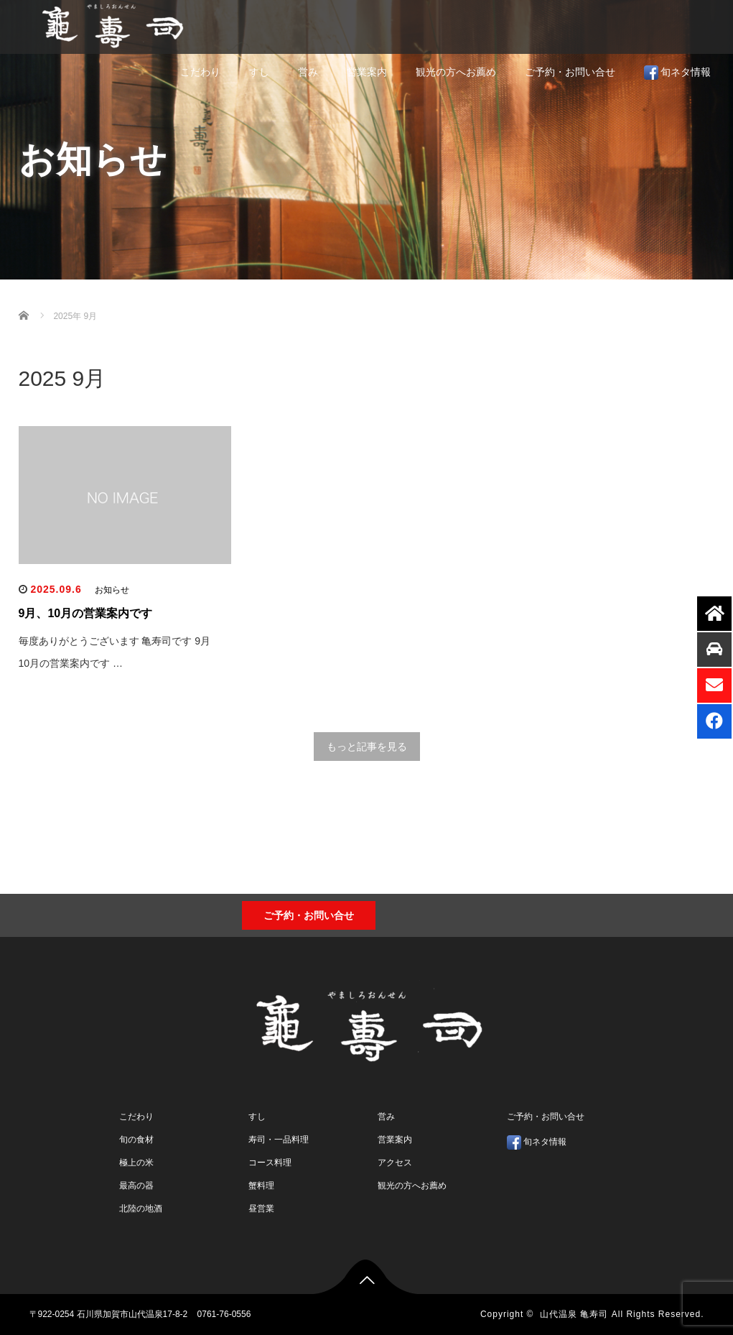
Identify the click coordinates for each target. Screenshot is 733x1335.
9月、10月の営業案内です (86, 613)
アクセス (395, 1163)
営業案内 (367, 72)
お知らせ (112, 590)
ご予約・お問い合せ (570, 72)
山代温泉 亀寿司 (574, 1314)
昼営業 (261, 1209)
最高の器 (136, 1186)
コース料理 (269, 1163)
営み (308, 72)
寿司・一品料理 (278, 1140)
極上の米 (136, 1163)
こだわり (200, 72)
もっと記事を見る (367, 746)
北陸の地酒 (140, 1209)
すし (259, 72)
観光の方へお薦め (456, 72)
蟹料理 (261, 1186)
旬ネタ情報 (677, 72)
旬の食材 (136, 1140)
